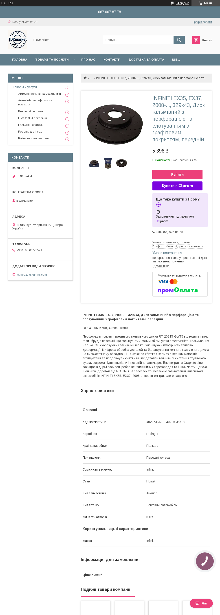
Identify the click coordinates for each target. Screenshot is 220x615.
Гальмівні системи (30, 124)
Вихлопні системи (30, 111)
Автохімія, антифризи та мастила (35, 102)
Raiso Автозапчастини (33, 138)
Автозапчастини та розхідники (39, 93)
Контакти (111, 59)
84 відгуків (182, 3)
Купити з (177, 186)
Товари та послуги (52, 59)
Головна (19, 59)
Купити (177, 174)
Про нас (88, 59)
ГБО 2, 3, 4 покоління (33, 118)
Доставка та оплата (146, 59)
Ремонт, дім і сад (30, 131)
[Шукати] (179, 40)
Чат (201, 603)
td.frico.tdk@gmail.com (32, 274)
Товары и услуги (25, 87)
